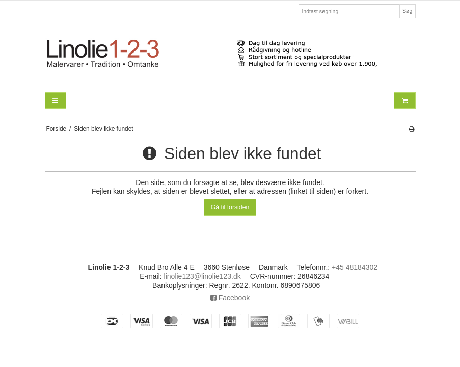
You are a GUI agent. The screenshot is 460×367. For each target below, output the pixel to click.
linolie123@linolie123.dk (202, 276)
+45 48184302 (354, 267)
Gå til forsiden (230, 207)
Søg (407, 11)
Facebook (230, 298)
